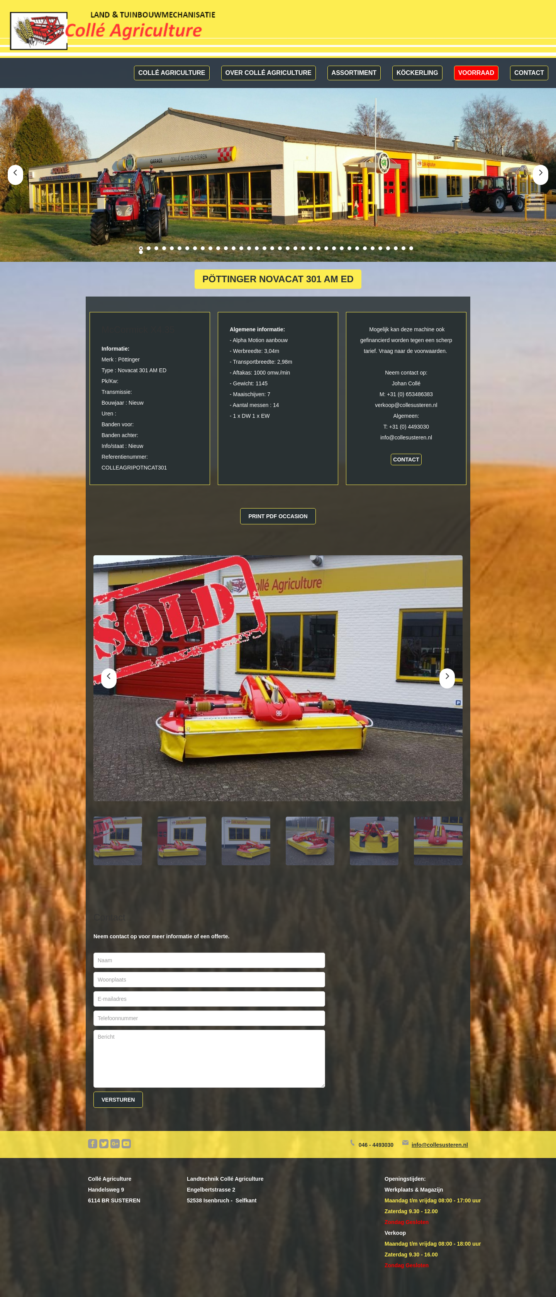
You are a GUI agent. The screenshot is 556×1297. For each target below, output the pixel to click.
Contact (529, 73)
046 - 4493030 (376, 1145)
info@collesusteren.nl (440, 1145)
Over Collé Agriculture (268, 73)
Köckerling (417, 73)
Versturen (118, 1100)
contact (406, 459)
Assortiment (354, 73)
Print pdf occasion (277, 516)
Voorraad (476, 73)
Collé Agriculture (171, 73)
